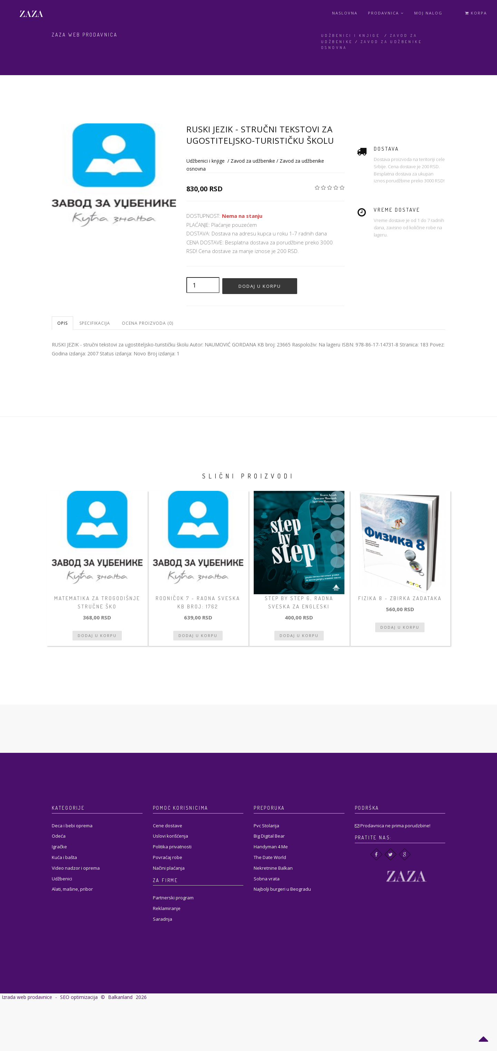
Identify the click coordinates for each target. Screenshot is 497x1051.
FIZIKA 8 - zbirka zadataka (400, 598)
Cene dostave (167, 825)
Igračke (59, 846)
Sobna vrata (267, 879)
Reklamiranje (167, 908)
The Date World (270, 857)
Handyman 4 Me (271, 846)
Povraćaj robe (167, 857)
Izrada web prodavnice (27, 997)
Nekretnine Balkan (273, 868)
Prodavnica (386, 13)
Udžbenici (62, 879)
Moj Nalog (428, 13)
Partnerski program (173, 898)
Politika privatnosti (172, 846)
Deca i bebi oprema (72, 825)
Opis (62, 323)
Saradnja (162, 919)
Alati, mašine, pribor (72, 889)
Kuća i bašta (64, 857)
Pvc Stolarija (266, 825)
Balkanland (120, 997)
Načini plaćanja (169, 868)
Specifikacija (94, 323)
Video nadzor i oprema (76, 868)
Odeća (59, 836)
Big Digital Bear (269, 836)
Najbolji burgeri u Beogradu (282, 889)
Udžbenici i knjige (350, 35)
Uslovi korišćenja (170, 836)
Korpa (476, 13)
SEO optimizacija (79, 997)
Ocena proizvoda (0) (147, 323)
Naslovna (345, 13)
